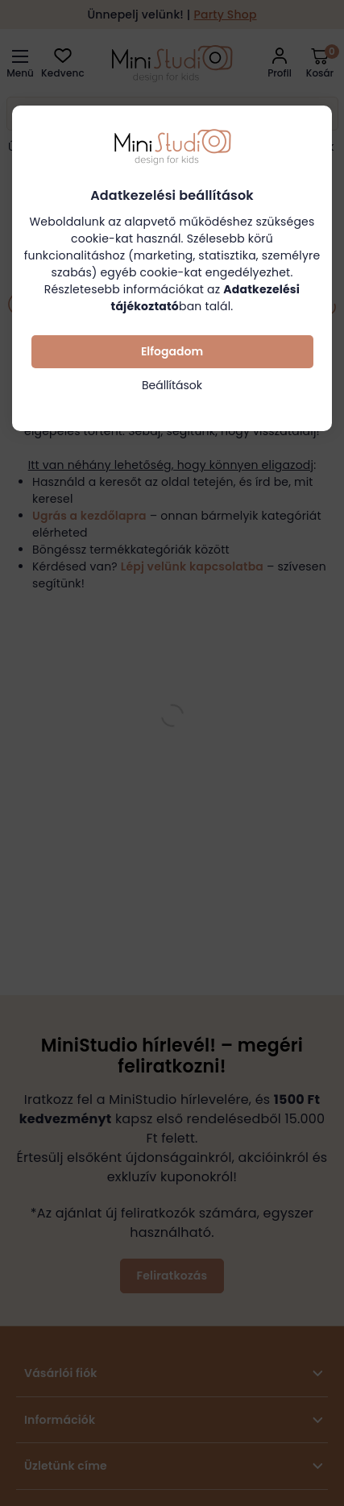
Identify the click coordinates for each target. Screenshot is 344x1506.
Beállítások (172, 385)
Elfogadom (172, 351)
